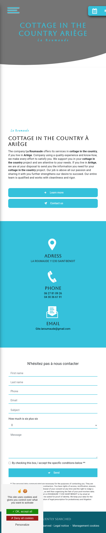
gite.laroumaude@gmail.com (53, 322)
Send (57, 466)
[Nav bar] (23, 10)
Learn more (52, 192)
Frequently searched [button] (53, 519)
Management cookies (85, 525)
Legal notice (61, 525)
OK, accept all (22, 511)
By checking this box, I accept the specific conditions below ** (48, 456)
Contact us (53, 203)
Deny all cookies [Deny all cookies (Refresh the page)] (22, 518)
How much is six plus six (23, 412)
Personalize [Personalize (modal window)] (22, 524)
